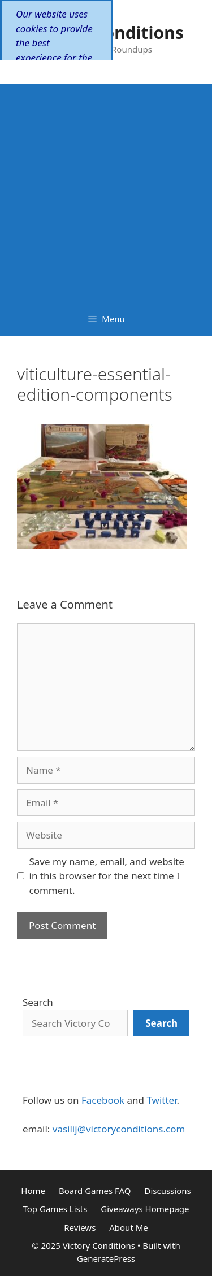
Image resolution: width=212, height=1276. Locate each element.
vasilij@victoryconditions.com (119, 1128)
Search (38, 1002)
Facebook (102, 1099)
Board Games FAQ (95, 1190)
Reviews (80, 1227)
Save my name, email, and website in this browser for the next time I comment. (106, 876)
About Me (128, 1227)
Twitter (161, 1099)
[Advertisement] (106, 190)
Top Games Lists (55, 1208)
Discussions (167, 1190)
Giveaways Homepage (145, 1208)
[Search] (161, 1023)
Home (33, 1190)
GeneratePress (106, 1258)
